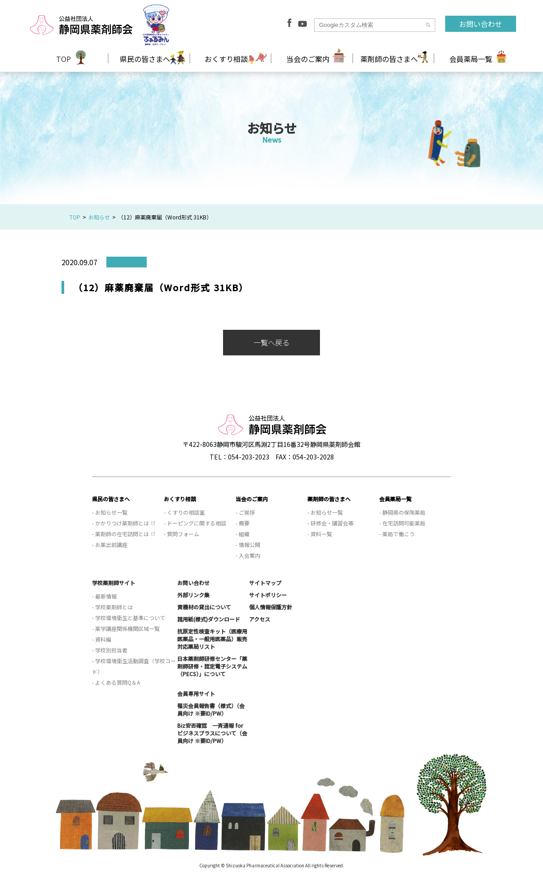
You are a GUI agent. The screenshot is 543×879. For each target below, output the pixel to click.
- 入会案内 (248, 555)
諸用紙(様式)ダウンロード (208, 619)
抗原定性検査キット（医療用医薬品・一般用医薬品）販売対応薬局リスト (212, 638)
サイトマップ (265, 582)
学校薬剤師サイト (113, 582)
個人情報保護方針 (270, 607)
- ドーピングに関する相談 (195, 523)
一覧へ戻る (271, 342)
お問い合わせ (480, 23)
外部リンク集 (193, 595)
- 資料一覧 (319, 534)
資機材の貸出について (204, 607)
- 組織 (243, 534)
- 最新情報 (104, 596)
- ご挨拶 (245, 512)
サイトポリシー (268, 595)
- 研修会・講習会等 (330, 523)
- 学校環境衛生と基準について (128, 617)
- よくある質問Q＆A (116, 682)
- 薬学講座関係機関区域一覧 (126, 628)
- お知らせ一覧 (109, 512)
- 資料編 (101, 639)
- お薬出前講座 (109, 544)
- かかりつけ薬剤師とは (120, 523)
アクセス (259, 619)
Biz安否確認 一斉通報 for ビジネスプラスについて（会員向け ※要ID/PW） (212, 733)
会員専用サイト (196, 693)
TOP (63, 58)
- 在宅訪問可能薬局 (402, 523)
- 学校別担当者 (109, 650)
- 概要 (243, 523)
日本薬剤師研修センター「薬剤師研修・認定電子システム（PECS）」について (212, 666)
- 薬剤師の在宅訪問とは (120, 534)
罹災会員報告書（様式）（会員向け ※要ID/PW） (211, 709)
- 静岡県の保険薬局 (402, 512)
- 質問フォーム (181, 534)
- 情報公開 (248, 544)
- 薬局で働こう (397, 534)
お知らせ (99, 217)
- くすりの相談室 (184, 512)
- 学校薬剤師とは (112, 607)
